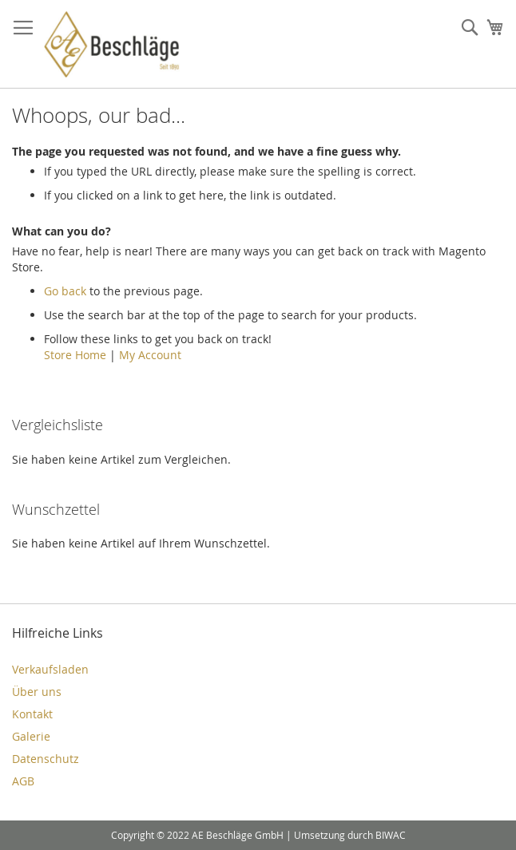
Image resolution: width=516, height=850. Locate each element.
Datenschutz (45, 758)
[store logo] (112, 44)
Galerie (31, 736)
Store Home (75, 354)
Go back (65, 290)
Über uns (37, 691)
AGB (23, 781)
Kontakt (32, 714)
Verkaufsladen (50, 669)
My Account (150, 354)
